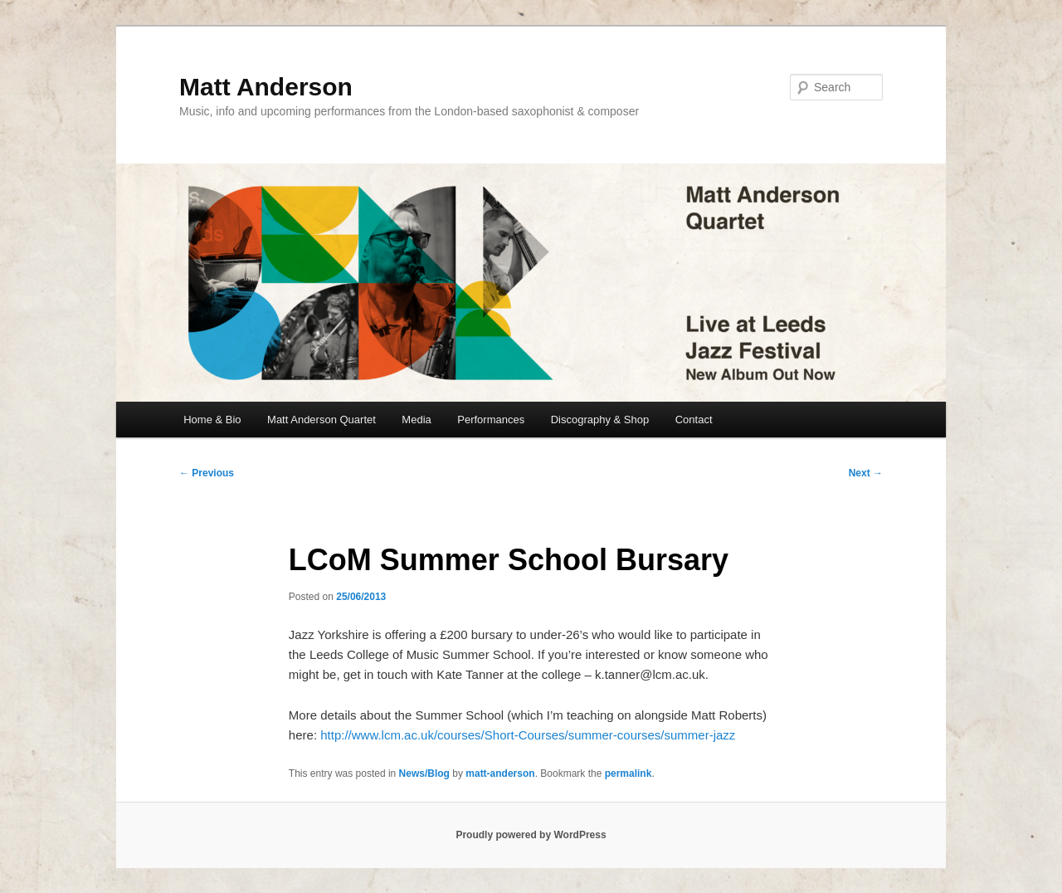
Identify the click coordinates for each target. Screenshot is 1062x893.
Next (866, 473)
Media (416, 419)
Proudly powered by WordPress (530, 835)
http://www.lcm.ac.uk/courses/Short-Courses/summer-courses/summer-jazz (527, 735)
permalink (628, 773)
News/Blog (424, 773)
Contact (694, 419)
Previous (206, 473)
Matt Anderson (266, 86)
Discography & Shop (600, 419)
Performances (490, 419)
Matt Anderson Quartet (321, 419)
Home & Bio (212, 419)
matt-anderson (499, 773)
